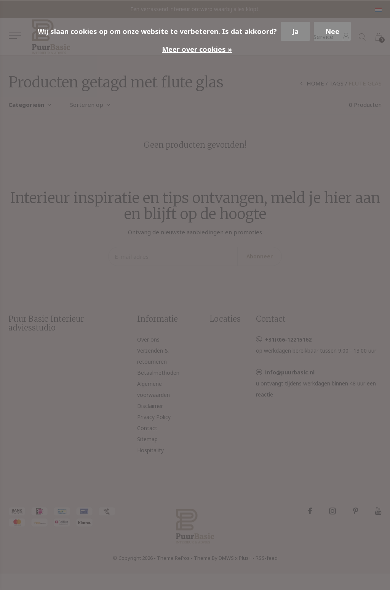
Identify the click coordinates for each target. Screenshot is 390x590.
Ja (295, 31)
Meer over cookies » (197, 49)
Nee (332, 31)
